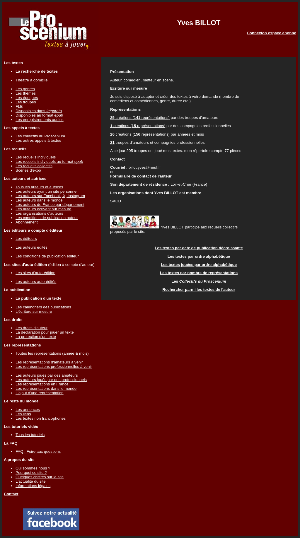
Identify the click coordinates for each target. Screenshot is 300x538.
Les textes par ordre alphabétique (199, 256)
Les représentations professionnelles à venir (54, 366)
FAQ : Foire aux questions (38, 451)
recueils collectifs (223, 227)
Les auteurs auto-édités (36, 281)
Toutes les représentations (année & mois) (52, 353)
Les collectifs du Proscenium (40, 136)
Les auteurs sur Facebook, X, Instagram (50, 196)
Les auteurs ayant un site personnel (46, 191)
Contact (11, 494)
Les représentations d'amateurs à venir (49, 362)
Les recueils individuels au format (49, 161)
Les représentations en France (42, 384)
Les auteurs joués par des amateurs (47, 375)
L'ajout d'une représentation (40, 393)
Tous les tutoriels (30, 435)
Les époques (27, 97)
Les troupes (26, 102)
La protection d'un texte (36, 336)
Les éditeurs (26, 238)
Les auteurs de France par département (50, 204)
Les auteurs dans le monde (39, 200)
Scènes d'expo (28, 170)
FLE (19, 106)
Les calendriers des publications (43, 307)
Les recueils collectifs (34, 166)
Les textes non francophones (41, 418)
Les (198, 281)
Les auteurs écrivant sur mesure (43, 209)
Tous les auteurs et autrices (39, 187)
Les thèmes (26, 93)
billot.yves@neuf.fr (145, 167)
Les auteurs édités (31, 247)
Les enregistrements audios (40, 119)
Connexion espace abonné (271, 33)
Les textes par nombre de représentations (199, 273)
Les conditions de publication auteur (47, 218)
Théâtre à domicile (32, 80)
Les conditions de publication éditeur (47, 256)
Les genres (25, 89)
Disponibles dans (39, 111)
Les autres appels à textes (38, 140)
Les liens (23, 414)
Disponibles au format (39, 115)
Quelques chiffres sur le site (40, 477)
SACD (115, 201)
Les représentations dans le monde (46, 388)
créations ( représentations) (140, 117)
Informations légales (33, 486)
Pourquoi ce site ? (31, 472)
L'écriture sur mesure (34, 311)
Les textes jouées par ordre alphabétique (199, 264)
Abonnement (27, 222)
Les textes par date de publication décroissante (199, 248)
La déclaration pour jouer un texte (45, 332)
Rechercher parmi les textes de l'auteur (198, 289)
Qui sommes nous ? (33, 468)
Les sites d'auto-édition (35, 273)
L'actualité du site (31, 481)
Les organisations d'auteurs (39, 213)
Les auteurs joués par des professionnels (51, 380)
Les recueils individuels (36, 157)
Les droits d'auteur (31, 328)
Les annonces (28, 409)
